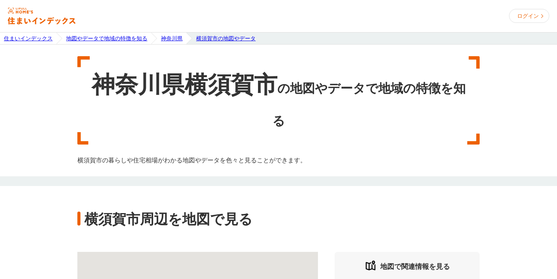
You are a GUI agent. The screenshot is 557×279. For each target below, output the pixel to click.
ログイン (528, 16)
